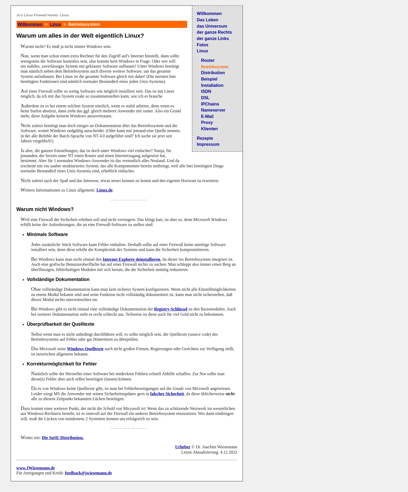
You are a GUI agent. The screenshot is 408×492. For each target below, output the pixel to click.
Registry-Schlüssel (170, 309)
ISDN (206, 91)
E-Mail (207, 116)
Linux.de (104, 190)
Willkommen (209, 13)
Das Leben (207, 19)
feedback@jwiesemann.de (88, 473)
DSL (205, 97)
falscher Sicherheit (167, 393)
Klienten (209, 128)
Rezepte (205, 138)
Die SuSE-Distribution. (63, 437)
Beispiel (209, 79)
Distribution (213, 72)
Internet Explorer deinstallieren (131, 259)
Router (208, 60)
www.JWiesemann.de (35, 468)
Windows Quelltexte (85, 349)
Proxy (207, 122)
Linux (202, 50)
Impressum (208, 144)
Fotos (202, 44)
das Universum (212, 26)
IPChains (210, 104)
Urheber (182, 447)
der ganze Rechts (214, 32)
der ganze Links (213, 38)
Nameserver (213, 110)
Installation (212, 85)
